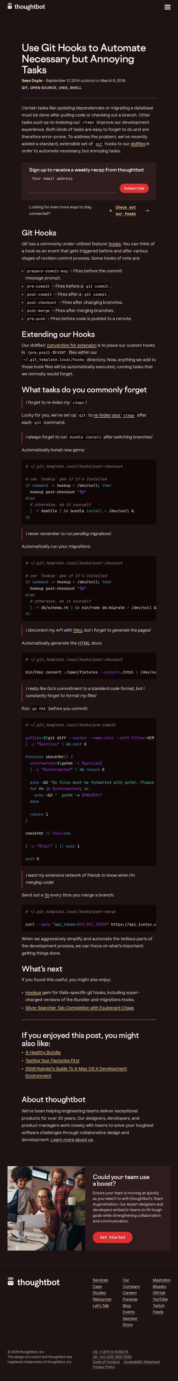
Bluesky (159, 1287)
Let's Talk (101, 1306)
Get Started (112, 1237)
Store (128, 1325)
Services (100, 1280)
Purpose (130, 1299)
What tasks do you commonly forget (84, 389)
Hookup (33, 993)
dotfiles (138, 144)
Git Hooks (39, 232)
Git (25, 88)
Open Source (43, 88)
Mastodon (161, 1280)
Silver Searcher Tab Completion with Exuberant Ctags (79, 1008)
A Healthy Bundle (43, 1053)
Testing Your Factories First (52, 1061)
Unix (63, 88)
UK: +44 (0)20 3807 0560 (112, 1357)
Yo (46, 895)
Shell (75, 88)
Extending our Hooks (58, 334)
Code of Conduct (106, 1362)
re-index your (114, 415)
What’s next (42, 968)
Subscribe (134, 188)
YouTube (160, 1299)
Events (129, 1312)
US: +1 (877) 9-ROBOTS (110, 1352)
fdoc (77, 630)
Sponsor (130, 1319)
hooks (115, 244)
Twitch (158, 1306)
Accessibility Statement (142, 1362)
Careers (130, 1293)
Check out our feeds (123, 210)
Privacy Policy (104, 1367)
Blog (127, 1306)
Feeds (158, 1312)
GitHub (159, 1293)
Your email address (52, 178)
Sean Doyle (32, 81)
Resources (102, 1299)
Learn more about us (72, 1140)
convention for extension (72, 346)
